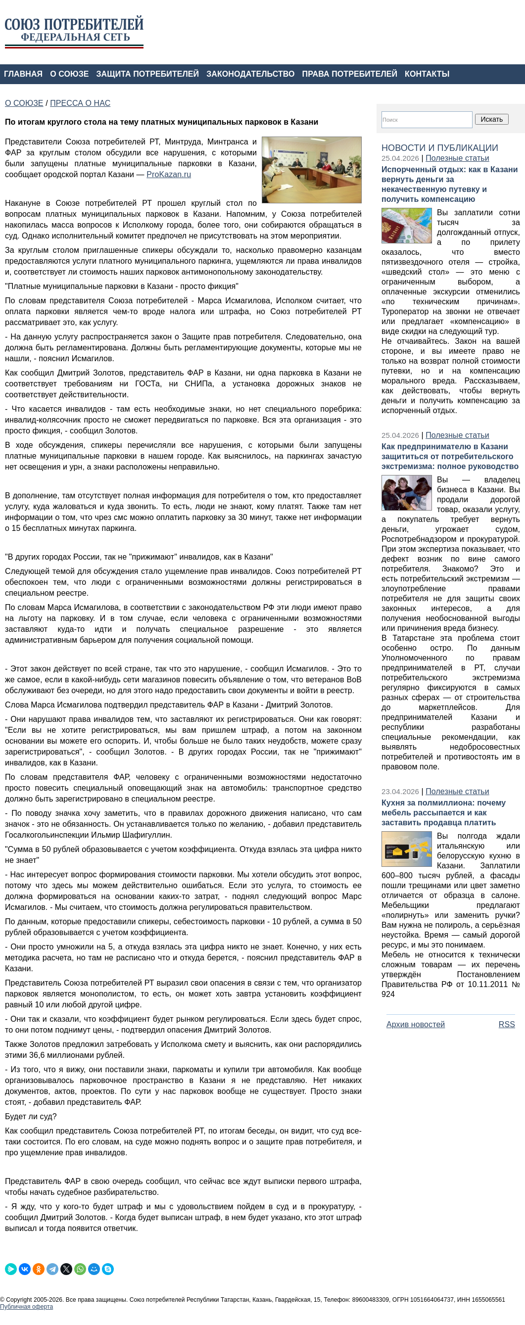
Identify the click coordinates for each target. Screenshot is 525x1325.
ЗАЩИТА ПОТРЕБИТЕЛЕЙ (147, 74)
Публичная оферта (26, 1306)
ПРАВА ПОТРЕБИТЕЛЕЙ (350, 74)
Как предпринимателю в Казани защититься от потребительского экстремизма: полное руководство (450, 456)
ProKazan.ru (168, 174)
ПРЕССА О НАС (80, 103)
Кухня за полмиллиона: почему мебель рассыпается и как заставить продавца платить (444, 813)
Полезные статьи (457, 158)
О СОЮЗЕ (69, 74)
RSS (507, 1024)
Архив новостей (415, 1024)
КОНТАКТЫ (427, 74)
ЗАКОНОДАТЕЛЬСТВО (250, 74)
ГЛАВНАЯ (23, 74)
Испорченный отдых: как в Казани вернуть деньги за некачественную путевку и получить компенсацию (450, 184)
